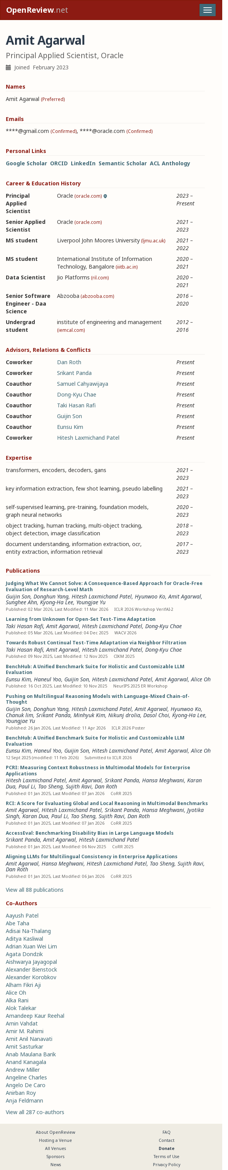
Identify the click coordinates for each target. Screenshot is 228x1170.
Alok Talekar (21, 1008)
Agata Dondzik (24, 954)
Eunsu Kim (70, 426)
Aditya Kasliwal (24, 938)
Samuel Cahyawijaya (82, 383)
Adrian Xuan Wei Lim (31, 946)
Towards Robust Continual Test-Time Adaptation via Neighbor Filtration (96, 642)
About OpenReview (55, 1132)
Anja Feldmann (24, 1100)
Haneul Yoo (47, 679)
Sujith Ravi (79, 786)
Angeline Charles (26, 1077)
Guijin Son (69, 416)
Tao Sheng (50, 786)
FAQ (167, 1132)
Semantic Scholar (123, 163)
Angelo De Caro (25, 1085)
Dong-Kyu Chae (76, 394)
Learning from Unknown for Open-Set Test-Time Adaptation (81, 619)
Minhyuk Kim (89, 715)
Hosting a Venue (55, 1140)
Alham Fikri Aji (23, 984)
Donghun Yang (51, 596)
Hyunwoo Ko (150, 596)
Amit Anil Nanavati (29, 1038)
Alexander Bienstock (31, 969)
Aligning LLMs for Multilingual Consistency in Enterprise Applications (92, 856)
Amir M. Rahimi (25, 1031)
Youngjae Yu (91, 602)
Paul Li (26, 786)
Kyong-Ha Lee (56, 602)
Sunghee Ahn (21, 602)
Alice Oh (201, 679)
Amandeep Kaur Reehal (35, 1015)
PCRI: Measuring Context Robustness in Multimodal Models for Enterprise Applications (98, 770)
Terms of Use (166, 1156)
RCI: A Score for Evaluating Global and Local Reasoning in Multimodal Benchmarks (107, 803)
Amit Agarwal (184, 596)
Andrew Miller (23, 1069)
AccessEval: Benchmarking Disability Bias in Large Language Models (90, 833)
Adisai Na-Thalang (28, 931)
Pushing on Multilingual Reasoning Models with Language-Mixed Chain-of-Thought (97, 699)
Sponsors (55, 1156)
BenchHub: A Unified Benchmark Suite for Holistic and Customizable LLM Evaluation (95, 669)
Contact (166, 1140)
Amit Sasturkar (24, 1046)
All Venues (55, 1148)
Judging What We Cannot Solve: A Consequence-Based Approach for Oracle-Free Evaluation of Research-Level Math (104, 586)
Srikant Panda (74, 373)
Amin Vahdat (22, 1023)
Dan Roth (69, 362)
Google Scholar (26, 163)
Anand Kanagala (26, 1062)
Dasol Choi (156, 715)
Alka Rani (17, 1000)
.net (37, 10)
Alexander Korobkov (31, 977)
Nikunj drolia (124, 715)
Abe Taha (17, 923)
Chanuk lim (19, 715)
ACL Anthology (170, 163)
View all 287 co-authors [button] (35, 1112)
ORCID (59, 163)
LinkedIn (83, 163)
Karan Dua (35, 816)
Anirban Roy (21, 1092)
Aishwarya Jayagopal (31, 961)
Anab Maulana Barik (31, 1054)
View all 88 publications (35, 889)
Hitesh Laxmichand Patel (88, 437)
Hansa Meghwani (163, 780)
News (55, 1164)
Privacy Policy (166, 1164)
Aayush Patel (22, 915)
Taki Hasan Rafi (76, 405)
